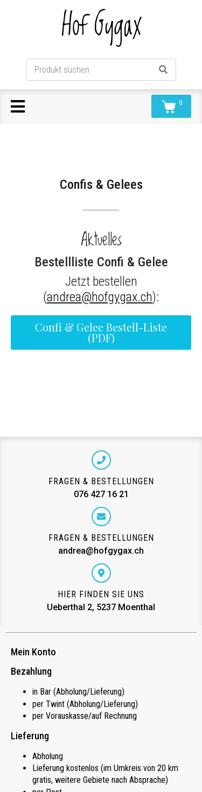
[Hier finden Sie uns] (101, 573)
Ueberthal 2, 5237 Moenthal (101, 607)
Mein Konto (33, 651)
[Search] (163, 69)
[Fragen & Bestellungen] (101, 460)
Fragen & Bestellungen (101, 481)
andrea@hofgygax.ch (99, 297)
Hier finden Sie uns (101, 594)
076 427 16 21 (101, 494)
